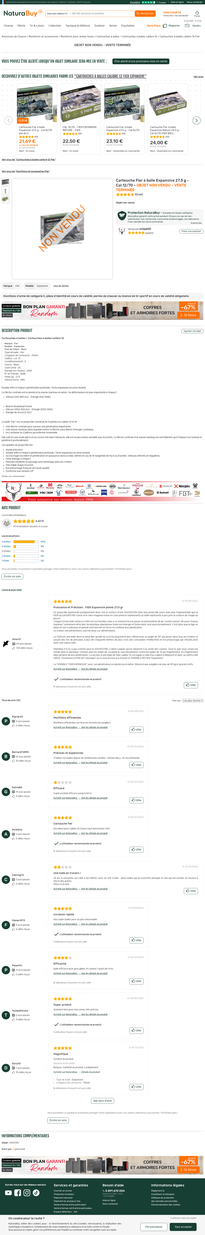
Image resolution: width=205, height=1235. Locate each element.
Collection (55, 25)
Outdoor (99, 25)
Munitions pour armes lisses (77, 36)
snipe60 (139, 229)
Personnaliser (153, 1227)
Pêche (21, 25)
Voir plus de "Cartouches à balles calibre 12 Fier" (29, 160)
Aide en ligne (177, 2)
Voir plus (198, 77)
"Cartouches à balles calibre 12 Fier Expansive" (110, 76)
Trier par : (177, 701)
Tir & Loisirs (37, 25)
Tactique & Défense (78, 25)
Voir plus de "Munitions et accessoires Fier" (26, 171)
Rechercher (145, 13)
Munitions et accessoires (43, 36)
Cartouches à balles (108, 36)
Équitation (127, 25)
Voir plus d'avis (102, 1100)
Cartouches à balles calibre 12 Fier (180, 36)
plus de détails (61, 286)
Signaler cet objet (192, 331)
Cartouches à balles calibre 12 (139, 36)
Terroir (113, 25)
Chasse (8, 25)
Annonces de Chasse (14, 36)
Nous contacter (194, 2)
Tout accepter (183, 1227)
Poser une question (191, 231)
